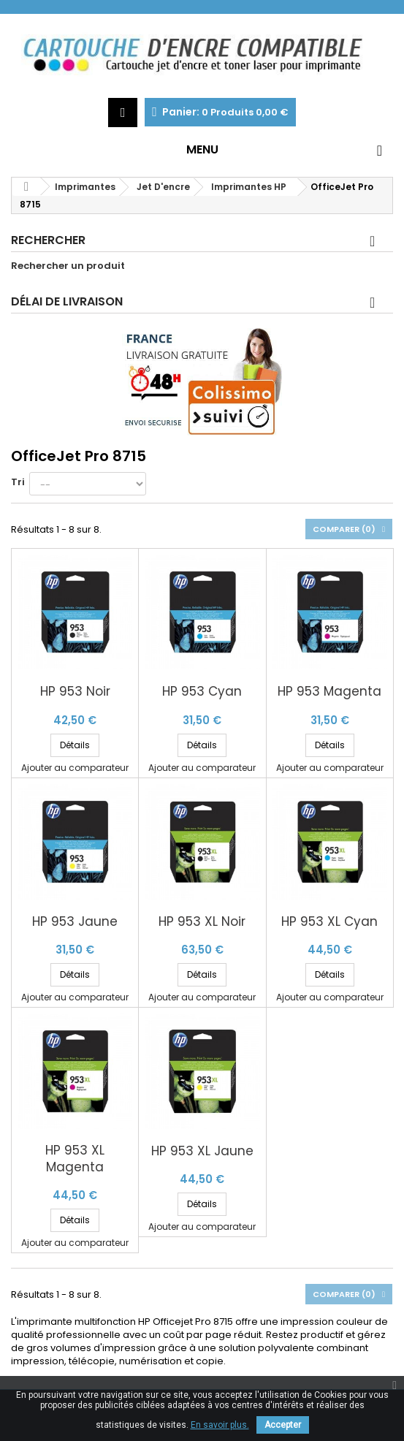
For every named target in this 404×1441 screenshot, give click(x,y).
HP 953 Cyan (202, 691)
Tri (18, 482)
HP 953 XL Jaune (202, 1151)
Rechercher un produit (68, 266)
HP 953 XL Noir (202, 921)
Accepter (282, 1425)
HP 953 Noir (75, 691)
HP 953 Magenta (329, 691)
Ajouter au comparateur (75, 767)
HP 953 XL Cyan (329, 921)
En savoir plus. (220, 1425)
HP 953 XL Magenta (74, 1159)
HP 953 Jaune (75, 921)
